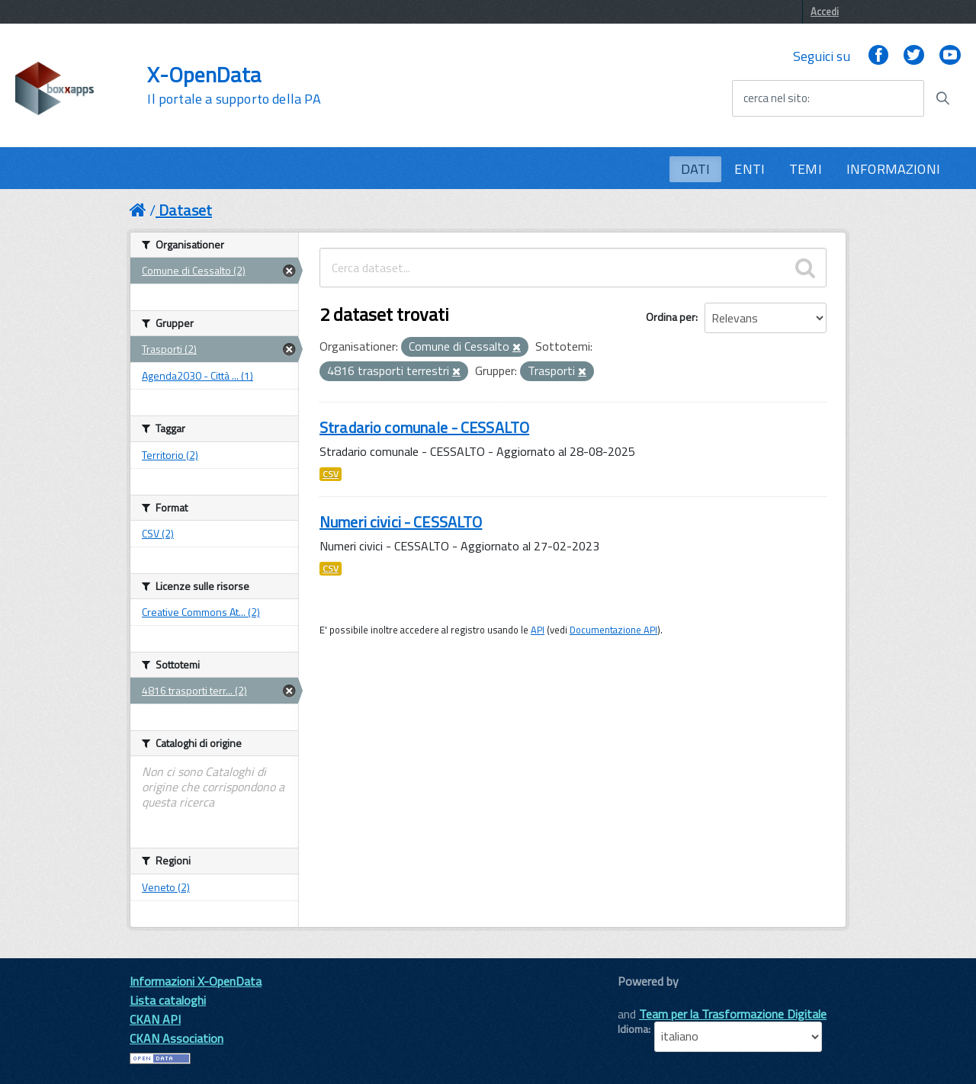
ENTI (749, 169)
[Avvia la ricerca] (942, 98)
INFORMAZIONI (893, 169)
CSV (331, 474)
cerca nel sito (775, 98)
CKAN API (155, 1019)
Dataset (185, 210)
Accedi (825, 11)
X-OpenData (233, 85)
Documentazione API (613, 629)
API (537, 629)
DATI (696, 169)
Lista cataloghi (168, 1000)
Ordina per (670, 317)
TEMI (805, 169)
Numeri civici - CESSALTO (400, 522)
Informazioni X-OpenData (196, 981)
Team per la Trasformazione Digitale (733, 1014)
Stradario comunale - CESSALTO (424, 427)
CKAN (643, 998)
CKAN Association (176, 1038)
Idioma (633, 1029)
